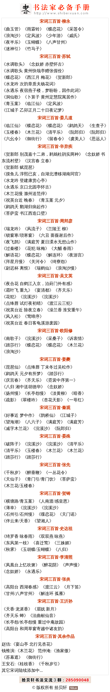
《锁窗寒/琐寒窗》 (19, 235)
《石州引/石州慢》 (19, 514)
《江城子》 (68, 415)
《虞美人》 (76, 138)
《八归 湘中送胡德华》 (23, 386)
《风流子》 (33, 228)
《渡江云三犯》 (60, 303)
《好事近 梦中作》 (19, 415)
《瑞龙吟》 (12, 228)
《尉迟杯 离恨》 (17, 268)
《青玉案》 (12, 103)
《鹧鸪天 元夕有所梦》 (23, 373)
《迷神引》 (12, 48)
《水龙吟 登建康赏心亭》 (25, 180)
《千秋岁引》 (49, 664)
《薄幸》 (10, 507)
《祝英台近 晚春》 (19, 200)
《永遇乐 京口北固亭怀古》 (27, 187)
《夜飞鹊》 (12, 242)
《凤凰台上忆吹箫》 (21, 565)
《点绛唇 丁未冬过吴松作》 (49, 367)
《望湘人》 (42, 521)
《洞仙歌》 (12, 97)
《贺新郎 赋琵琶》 (19, 167)
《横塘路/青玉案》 (19, 501)
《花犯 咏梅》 (36, 248)
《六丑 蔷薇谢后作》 (56, 235)
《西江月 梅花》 (38, 77)
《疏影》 (10, 400)
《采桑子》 (54, 338)
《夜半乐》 (12, 42)
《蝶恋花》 (54, 29)
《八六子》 (33, 422)
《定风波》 (33, 35)
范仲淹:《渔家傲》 (55, 650)
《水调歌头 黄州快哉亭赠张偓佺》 (34, 70)
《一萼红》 (75, 400)
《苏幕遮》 (12, 657)
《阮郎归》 (76, 132)
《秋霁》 (10, 549)
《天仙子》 (12, 479)
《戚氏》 (73, 35)
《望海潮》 (12, 422)
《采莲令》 (75, 29)
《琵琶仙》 (12, 367)
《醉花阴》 (50, 565)
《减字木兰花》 (16, 428)
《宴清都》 (42, 290)
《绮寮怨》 (58, 261)
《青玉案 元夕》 (52, 200)
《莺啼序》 (33, 316)
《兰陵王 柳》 (57, 228)
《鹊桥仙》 (47, 415)
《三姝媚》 (62, 543)
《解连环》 (54, 255)
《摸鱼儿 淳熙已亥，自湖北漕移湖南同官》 (42, 174)
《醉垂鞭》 (33, 472)
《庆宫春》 (12, 380)
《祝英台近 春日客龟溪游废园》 (32, 323)
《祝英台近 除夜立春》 (23, 310)
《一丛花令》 (56, 472)
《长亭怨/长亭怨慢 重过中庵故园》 (34, 622)
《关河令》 (37, 261)
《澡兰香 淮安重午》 (64, 310)
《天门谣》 (68, 514)
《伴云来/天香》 (17, 521)
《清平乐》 (54, 132)
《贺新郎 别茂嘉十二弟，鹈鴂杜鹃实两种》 (42, 154)
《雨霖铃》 (33, 29)
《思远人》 (97, 138)
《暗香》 (77, 393)
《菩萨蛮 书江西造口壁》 (25, 213)
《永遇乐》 (33, 571)
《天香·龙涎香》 (17, 609)
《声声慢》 (71, 565)
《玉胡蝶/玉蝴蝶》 (36, 549)
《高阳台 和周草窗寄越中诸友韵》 (34, 628)
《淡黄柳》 (58, 393)
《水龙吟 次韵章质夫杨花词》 (30, 84)
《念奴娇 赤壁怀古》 (46, 64)
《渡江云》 (51, 587)
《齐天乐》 (64, 290)
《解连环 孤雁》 (52, 593)
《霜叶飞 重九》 (17, 290)
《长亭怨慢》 (35, 393)
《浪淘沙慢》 (66, 268)
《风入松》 (12, 316)
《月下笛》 (72, 587)
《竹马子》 (33, 48)
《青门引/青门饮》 (40, 479)
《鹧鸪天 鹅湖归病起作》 (25, 206)
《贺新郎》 (64, 77)
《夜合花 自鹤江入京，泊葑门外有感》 (38, 283)
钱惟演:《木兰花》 (19, 650)
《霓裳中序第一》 (61, 380)
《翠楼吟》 (29, 400)
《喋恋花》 (47, 514)
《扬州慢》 (12, 393)
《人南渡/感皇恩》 (54, 501)
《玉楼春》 (12, 132)
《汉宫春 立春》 (38, 160)
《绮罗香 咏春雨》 (19, 536)
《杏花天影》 (52, 400)
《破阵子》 (12, 444)
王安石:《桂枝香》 (19, 664)
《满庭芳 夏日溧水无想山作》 (51, 242)
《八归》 (61, 549)
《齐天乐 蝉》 (15, 615)
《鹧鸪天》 (76, 125)
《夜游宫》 (75, 255)
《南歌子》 (12, 338)
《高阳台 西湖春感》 (21, 587)
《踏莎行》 (12, 345)
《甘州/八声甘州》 (19, 593)
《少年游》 (54, 35)
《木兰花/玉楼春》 (19, 485)
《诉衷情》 (75, 338)
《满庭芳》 (54, 422)
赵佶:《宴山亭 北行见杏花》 (28, 644)
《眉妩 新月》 (45, 609)
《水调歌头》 (14, 64)
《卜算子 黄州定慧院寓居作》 (51, 97)
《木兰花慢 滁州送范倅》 (25, 193)
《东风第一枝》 (16, 543)
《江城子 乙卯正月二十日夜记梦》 (34, 110)
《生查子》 (97, 125)
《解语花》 (12, 255)
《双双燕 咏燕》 (52, 536)
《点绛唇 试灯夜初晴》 (23, 303)
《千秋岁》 (12, 472)
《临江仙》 (33, 103)
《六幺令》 (12, 138)
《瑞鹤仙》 (42, 268)
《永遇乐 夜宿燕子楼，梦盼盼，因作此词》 (42, 90)
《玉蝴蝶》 (33, 42)
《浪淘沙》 (12, 35)
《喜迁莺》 (41, 543)
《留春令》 (55, 138)
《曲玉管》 (12, 29)
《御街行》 (33, 138)
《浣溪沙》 (29, 296)
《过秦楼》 (12, 248)
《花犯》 (10, 296)
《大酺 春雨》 (62, 248)
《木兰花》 (33, 132)
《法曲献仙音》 (43, 615)
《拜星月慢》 (14, 261)
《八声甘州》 (56, 42)
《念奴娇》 (55, 386)
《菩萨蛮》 (68, 479)
